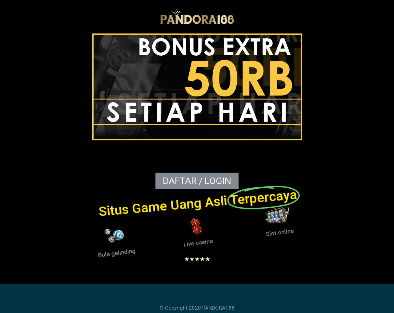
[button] (197, 181)
